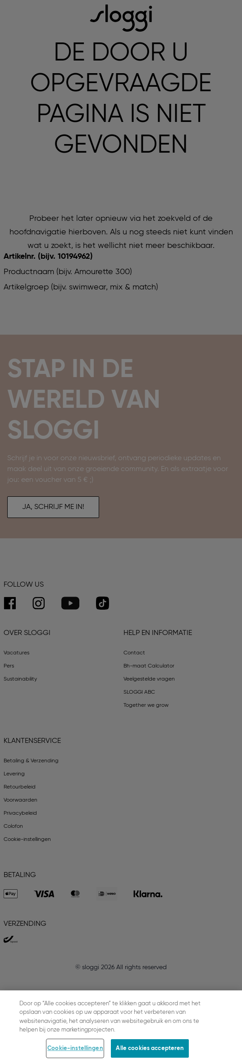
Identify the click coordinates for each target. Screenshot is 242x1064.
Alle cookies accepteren (150, 1054)
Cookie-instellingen (75, 1054)
